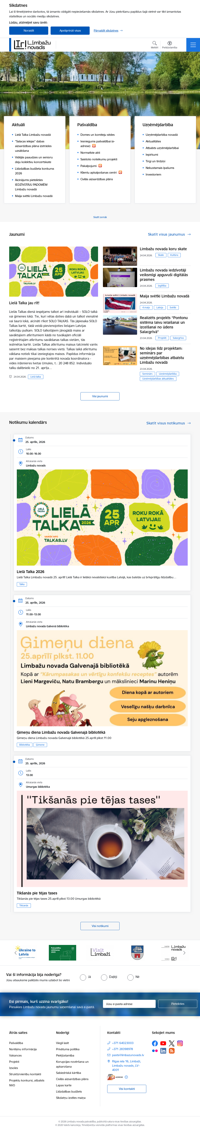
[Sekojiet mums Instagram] (180, 1043)
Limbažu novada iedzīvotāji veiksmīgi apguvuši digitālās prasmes (164, 275)
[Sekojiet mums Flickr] (155, 1050)
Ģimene (40, 744)
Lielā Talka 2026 (30, 571)
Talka (21, 584)
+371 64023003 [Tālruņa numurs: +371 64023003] (123, 1043)
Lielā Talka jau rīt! (24, 303)
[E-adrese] (115, 1077)
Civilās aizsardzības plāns (72, 1079)
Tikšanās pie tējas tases (37, 893)
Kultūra (174, 255)
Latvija (159, 307)
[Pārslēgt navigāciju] (193, 45)
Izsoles (13, 1068)
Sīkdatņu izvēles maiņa (71, 1098)
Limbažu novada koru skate (164, 249)
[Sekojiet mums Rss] (172, 1051)
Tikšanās (23, 905)
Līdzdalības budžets (69, 1091)
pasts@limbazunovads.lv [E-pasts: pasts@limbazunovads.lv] (128, 1055)
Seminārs (147, 373)
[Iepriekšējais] (15, 953)
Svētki (173, 307)
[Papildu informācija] (126, 1077)
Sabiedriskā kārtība (68, 1073)
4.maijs (146, 307)
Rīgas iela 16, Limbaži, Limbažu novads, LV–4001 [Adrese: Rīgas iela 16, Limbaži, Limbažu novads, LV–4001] (126, 1065)
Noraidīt (29, 30)
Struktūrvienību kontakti (25, 1074)
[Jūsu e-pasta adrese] (129, 1004)
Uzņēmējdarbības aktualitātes (158, 378)
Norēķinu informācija (23, 1049)
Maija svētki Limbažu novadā (164, 296)
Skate (161, 255)
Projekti (162, 337)
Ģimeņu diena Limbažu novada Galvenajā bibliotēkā (61, 732)
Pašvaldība (16, 1043)
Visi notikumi (100, 926)
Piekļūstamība (65, 1055)
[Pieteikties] (177, 1004)
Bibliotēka (24, 744)
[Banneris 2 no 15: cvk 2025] (62, 952)
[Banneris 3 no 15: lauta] (100, 952)
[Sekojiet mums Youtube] (163, 1043)
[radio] (85, 976)
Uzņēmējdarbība (168, 373)
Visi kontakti (127, 1089)
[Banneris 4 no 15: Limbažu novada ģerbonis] (137, 952)
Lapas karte (63, 1085)
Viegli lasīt (62, 1043)
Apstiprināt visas (70, 30)
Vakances (15, 1055)
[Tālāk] (184, 953)
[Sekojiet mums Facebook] (155, 1043)
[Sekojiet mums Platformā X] (172, 1043)
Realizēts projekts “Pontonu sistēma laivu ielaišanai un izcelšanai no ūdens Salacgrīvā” (164, 324)
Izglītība (162, 285)
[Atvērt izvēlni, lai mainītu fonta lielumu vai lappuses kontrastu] (169, 45)
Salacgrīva (178, 337)
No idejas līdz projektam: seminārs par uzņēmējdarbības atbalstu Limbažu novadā (162, 355)
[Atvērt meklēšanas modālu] (154, 45)
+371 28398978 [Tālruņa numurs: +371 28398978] (122, 1049)
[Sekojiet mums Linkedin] (163, 1051)
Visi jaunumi (100, 396)
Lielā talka (35, 376)
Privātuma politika (67, 1049)
